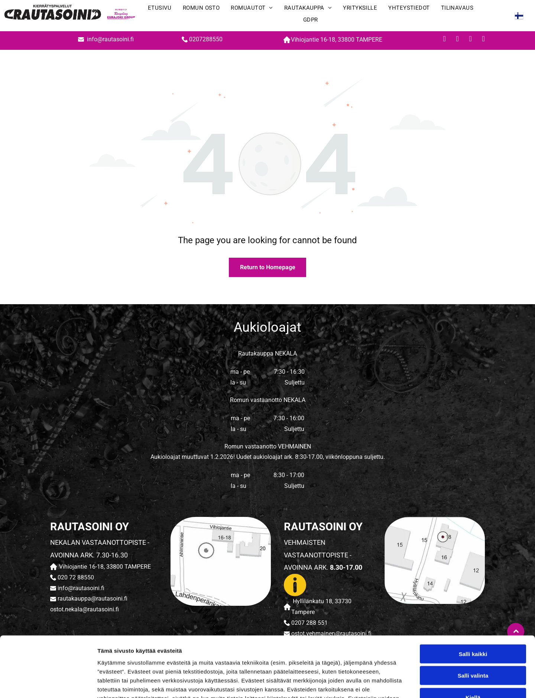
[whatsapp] (483, 39)
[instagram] (470, 39)
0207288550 (206, 39)
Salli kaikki (473, 600)
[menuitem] (159, 10)
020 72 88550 (76, 577)
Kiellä (473, 643)
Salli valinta (473, 621)
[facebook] (444, 39)
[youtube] (457, 39)
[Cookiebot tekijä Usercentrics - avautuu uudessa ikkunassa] (48, 683)
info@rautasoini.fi (111, 39)
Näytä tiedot (397, 683)
